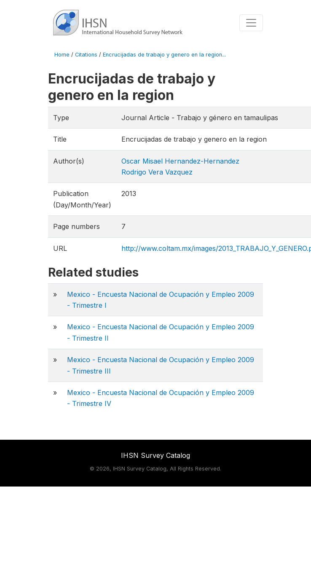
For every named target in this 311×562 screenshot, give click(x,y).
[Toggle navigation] (251, 22)
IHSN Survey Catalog (155, 455)
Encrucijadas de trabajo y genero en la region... (164, 54)
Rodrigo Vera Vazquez (157, 172)
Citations (86, 54)
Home (62, 54)
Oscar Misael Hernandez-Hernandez (180, 161)
